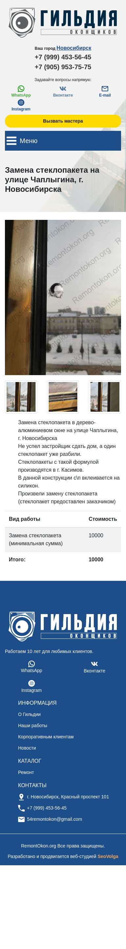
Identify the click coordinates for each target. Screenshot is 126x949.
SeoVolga (108, 856)
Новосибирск (74, 48)
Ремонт (26, 772)
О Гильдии (29, 714)
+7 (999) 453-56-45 (63, 57)
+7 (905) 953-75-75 (63, 67)
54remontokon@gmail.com (54, 819)
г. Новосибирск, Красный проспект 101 (68, 796)
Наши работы (32, 725)
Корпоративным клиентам (46, 736)
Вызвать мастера (63, 121)
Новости (27, 748)
